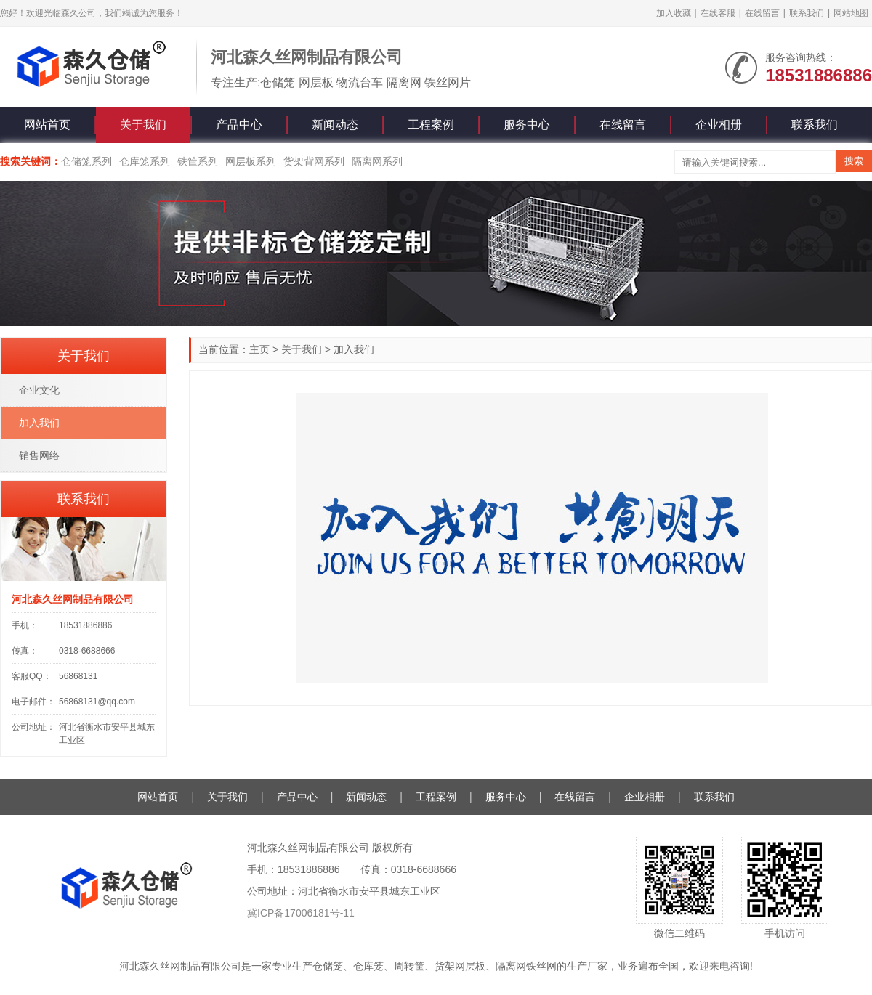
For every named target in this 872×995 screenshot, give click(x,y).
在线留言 (762, 13)
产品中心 (239, 124)
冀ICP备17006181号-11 (301, 913)
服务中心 (527, 124)
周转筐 (409, 966)
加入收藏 (673, 13)
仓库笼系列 (144, 161)
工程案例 (431, 124)
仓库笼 (368, 966)
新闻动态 (335, 124)
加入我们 (354, 349)
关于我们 (143, 124)
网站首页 (47, 124)
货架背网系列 (313, 161)
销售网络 (39, 455)
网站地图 (850, 13)
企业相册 (718, 124)
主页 (259, 349)
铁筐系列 (197, 161)
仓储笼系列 (86, 161)
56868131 (78, 676)
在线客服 (718, 13)
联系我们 (806, 13)
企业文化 (39, 390)
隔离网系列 (377, 161)
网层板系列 (250, 161)
